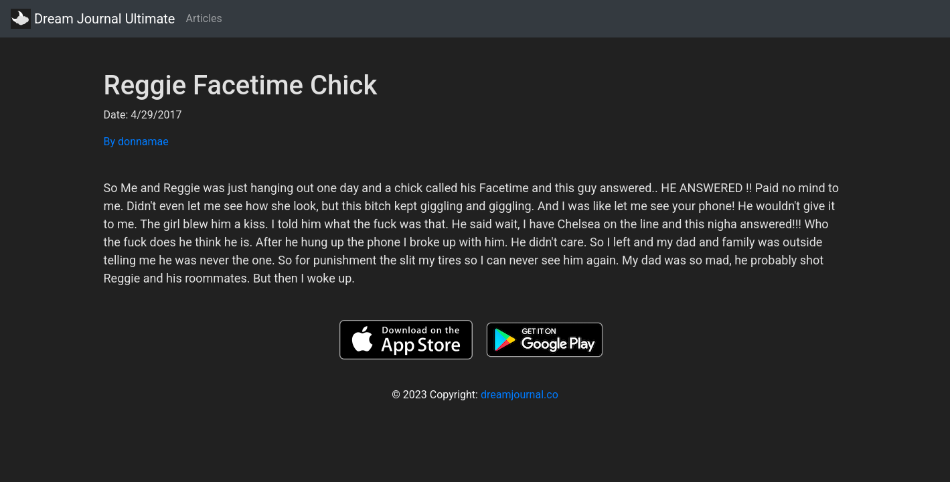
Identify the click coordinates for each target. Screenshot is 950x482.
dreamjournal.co (519, 394)
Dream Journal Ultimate (93, 19)
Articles (203, 18)
